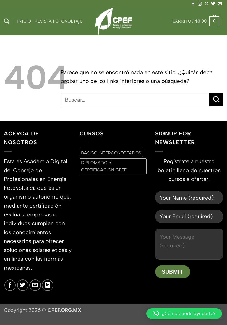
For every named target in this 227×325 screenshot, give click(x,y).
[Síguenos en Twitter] (213, 4)
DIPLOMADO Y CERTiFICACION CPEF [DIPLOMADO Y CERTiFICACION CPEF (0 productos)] (104, 166)
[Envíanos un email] (220, 4)
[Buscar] (6, 21)
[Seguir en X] (207, 4)
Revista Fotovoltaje (58, 21)
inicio (24, 21)
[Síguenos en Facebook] (193, 4)
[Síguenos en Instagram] (200, 4)
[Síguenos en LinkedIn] (47, 285)
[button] (195, 21)
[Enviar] (216, 99)
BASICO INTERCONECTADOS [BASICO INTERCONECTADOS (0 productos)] (111, 152)
